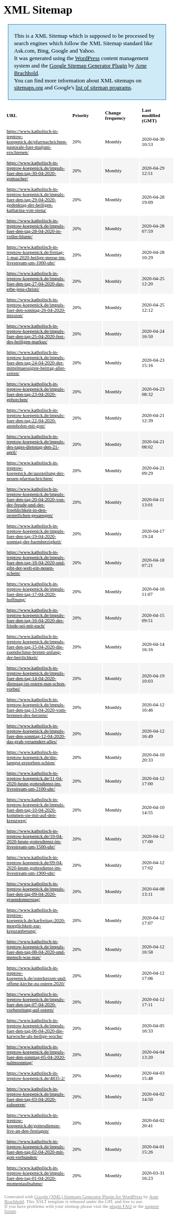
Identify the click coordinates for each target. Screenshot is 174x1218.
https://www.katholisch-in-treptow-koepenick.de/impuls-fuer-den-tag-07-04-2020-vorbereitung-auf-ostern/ (36, 1001)
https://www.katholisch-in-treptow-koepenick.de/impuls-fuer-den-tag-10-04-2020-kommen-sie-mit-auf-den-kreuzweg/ (36, 810)
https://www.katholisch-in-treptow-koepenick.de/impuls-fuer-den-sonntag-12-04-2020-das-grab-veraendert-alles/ (36, 733)
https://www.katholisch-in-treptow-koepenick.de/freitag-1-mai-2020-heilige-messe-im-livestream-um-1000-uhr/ (36, 254)
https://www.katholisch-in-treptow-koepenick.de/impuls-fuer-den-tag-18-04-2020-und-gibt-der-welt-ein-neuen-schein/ (36, 562)
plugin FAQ (120, 1206)
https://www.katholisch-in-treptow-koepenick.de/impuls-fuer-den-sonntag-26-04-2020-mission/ (36, 307)
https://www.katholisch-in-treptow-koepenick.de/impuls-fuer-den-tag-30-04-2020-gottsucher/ (36, 170)
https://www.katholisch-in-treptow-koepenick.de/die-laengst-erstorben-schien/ (32, 757)
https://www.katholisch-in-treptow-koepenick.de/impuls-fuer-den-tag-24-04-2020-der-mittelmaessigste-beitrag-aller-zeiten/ (36, 362)
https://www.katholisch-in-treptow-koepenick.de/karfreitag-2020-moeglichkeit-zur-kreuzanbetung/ (36, 920)
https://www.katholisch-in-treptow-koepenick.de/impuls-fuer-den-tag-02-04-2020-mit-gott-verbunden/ (36, 1149)
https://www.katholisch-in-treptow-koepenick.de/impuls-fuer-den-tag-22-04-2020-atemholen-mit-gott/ (36, 417)
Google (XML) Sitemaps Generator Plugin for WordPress (88, 1196)
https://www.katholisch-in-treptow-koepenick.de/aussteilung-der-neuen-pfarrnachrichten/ (36, 470)
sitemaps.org (28, 87)
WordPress (87, 58)
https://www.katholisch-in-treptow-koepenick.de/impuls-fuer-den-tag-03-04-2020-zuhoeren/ (36, 1096)
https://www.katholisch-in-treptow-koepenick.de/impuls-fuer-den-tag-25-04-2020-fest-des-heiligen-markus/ (36, 333)
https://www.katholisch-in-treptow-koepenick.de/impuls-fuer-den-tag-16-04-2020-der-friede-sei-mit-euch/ (36, 617)
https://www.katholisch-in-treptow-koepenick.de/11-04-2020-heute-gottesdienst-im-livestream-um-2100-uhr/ (35, 780)
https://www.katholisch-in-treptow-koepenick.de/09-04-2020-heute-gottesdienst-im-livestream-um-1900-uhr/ (35, 865)
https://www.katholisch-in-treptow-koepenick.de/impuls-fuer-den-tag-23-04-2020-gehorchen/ (36, 391)
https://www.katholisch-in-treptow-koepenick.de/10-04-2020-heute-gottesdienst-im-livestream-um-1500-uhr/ (35, 838)
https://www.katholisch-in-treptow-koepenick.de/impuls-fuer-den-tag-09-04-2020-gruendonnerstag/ (36, 891)
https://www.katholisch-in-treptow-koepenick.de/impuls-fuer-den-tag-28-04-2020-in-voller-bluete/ (36, 228)
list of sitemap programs (103, 87)
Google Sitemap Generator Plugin (88, 65)
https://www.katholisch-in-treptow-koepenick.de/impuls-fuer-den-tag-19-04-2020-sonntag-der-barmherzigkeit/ (36, 533)
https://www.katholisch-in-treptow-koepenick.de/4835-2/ (36, 1075)
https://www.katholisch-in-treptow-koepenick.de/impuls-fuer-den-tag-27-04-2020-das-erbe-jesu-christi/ (36, 281)
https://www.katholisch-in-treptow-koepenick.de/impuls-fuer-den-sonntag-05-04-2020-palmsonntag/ (36, 1054)
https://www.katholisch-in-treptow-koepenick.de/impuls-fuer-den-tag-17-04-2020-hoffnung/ (36, 591)
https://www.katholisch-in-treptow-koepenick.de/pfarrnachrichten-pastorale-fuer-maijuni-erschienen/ (37, 141)
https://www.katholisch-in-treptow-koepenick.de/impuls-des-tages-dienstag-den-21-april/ (36, 444)
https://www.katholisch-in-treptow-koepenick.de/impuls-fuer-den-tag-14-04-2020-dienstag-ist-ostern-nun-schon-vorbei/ (36, 678)
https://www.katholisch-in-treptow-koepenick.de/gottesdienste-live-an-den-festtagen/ (34, 1122)
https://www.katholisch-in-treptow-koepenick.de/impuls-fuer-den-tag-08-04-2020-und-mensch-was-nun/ (36, 949)
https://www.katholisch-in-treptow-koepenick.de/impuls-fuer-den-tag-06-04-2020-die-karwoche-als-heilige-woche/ (36, 1028)
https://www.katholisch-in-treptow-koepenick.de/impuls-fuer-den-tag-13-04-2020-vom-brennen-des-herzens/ (36, 707)
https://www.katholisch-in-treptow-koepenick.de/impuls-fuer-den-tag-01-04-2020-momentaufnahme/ (36, 1175)
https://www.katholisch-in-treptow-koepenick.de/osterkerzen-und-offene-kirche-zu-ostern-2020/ (36, 975)
